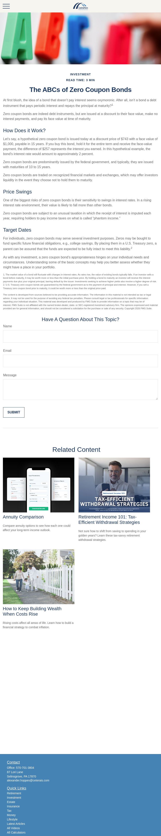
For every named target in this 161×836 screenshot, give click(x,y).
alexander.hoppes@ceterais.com (28, 780)
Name (7, 326)
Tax (9, 810)
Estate (11, 802)
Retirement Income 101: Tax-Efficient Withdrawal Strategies (109, 519)
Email (7, 350)
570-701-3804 (25, 767)
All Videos (13, 828)
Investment (14, 797)
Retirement (14, 793)
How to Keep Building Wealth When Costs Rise (32, 611)
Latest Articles (16, 823)
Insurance (13, 806)
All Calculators (16, 832)
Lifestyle (12, 819)
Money (11, 815)
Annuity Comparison (23, 516)
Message (10, 375)
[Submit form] (13, 412)
